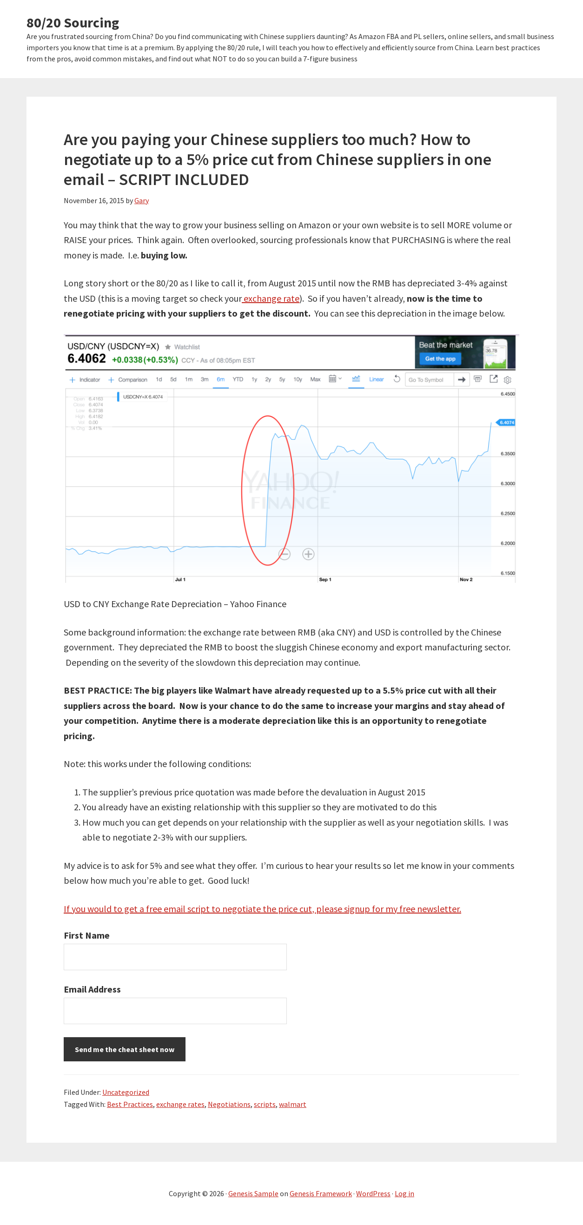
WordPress (373, 1193)
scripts (265, 1104)
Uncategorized (125, 1092)
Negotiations (229, 1104)
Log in (404, 1193)
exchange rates (180, 1104)
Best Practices (130, 1104)
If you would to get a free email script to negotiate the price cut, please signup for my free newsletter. (262, 908)
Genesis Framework (321, 1193)
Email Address (92, 989)
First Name (87, 935)
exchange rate (270, 298)
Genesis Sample (253, 1193)
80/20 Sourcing (72, 22)
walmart (292, 1104)
